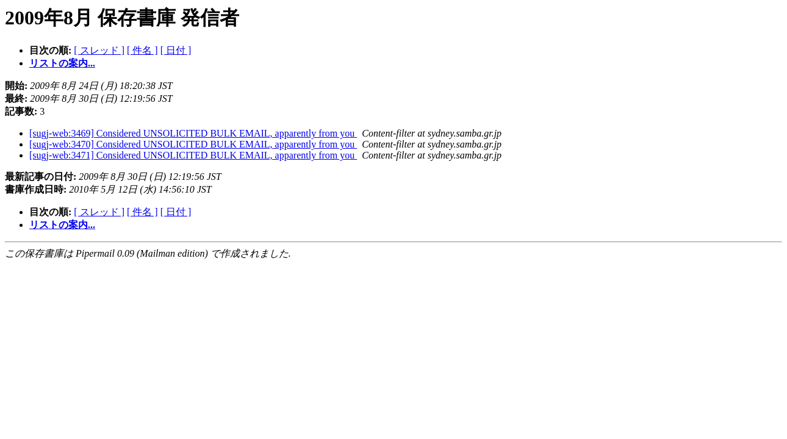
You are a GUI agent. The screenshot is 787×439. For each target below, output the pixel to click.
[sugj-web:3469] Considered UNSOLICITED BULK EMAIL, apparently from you (193, 133)
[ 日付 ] (176, 50)
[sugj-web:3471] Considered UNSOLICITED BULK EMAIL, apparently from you (193, 155)
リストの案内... (62, 63)
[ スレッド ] (99, 50)
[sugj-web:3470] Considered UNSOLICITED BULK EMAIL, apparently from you (193, 144)
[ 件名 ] (142, 50)
